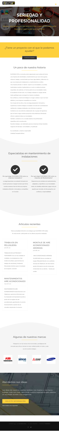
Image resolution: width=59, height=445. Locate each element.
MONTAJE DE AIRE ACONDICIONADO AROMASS (41, 245)
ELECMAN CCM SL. (22, 423)
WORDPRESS (47, 423)
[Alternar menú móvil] (56, 4)
